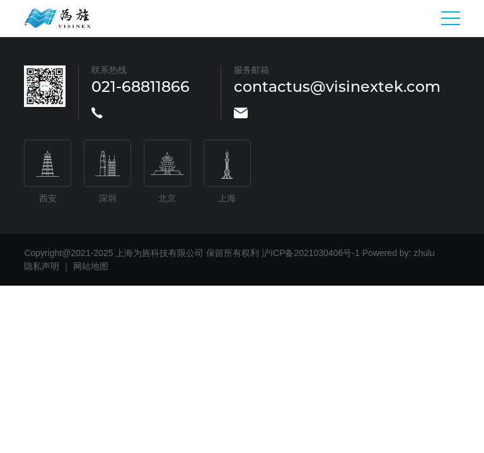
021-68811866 (140, 86)
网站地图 (90, 266)
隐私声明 (41, 266)
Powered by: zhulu (398, 253)
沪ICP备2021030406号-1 (311, 253)
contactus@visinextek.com (337, 86)
